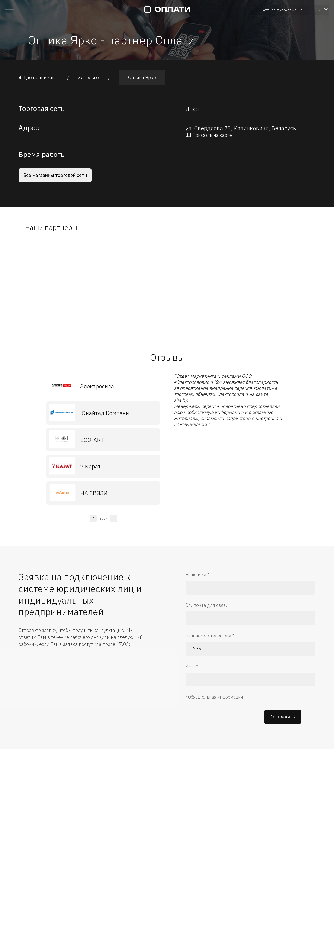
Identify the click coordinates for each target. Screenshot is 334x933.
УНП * (192, 666)
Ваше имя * (197, 574)
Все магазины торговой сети (55, 175)
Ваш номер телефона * (210, 636)
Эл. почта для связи (207, 605)
